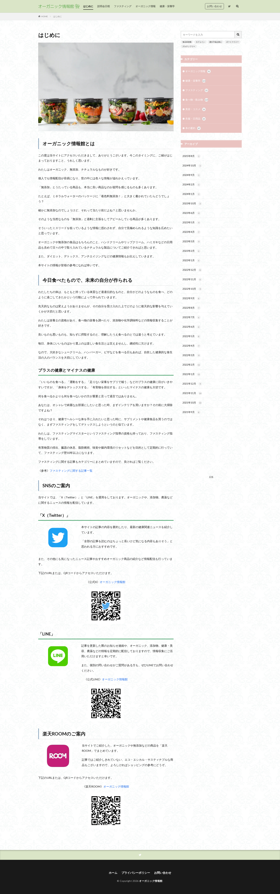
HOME (44, 16)
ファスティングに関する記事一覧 (71, 470)
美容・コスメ (195, 109)
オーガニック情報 (146, 6)
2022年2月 (191, 365)
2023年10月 (192, 203)
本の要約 (193, 128)
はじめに (88, 6)
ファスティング (122, 6)
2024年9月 (191, 175)
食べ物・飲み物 (196, 100)
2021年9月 (191, 412)
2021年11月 (192, 393)
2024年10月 (192, 165)
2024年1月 (191, 194)
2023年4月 (191, 232)
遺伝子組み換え (215, 42)
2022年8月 (191, 308)
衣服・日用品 (195, 119)
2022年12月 (192, 270)
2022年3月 (191, 355)
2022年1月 (191, 374)
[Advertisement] (211, 449)
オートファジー (232, 42)
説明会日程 (103, 6)
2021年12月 (192, 384)
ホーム (113, 872)
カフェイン (200, 42)
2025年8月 (191, 156)
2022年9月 (191, 298)
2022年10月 (192, 289)
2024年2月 (191, 184)
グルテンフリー (188, 46)
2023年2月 (191, 251)
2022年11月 (192, 279)
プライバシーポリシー (135, 872)
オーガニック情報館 (112, 582)
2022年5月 (191, 336)
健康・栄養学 (167, 6)
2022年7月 (191, 317)
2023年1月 (191, 260)
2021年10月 (192, 403)
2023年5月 (191, 222)
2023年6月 (191, 213)
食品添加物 (186, 42)
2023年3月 (191, 241)
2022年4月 (191, 346)
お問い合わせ (214, 6)
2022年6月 (191, 327)
